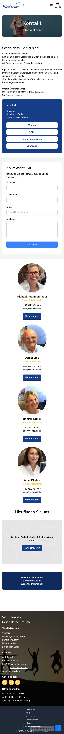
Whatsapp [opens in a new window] (32, 146)
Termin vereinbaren (32, 139)
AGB (28, 713)
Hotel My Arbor (9, 643)
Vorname (10, 182)
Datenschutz (31, 709)
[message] (32, 229)
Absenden (32, 245)
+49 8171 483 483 (32, 305)
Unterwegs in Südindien (13, 636)
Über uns (30, 723)
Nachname (11, 195)
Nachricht (10, 219)
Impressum (30, 716)
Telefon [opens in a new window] (32, 125)
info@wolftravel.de (32, 308)
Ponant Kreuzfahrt (10, 640)
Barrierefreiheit (32, 720)
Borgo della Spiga (10, 647)
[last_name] (32, 200)
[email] (32, 212)
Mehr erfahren (32, 316)
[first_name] (32, 188)
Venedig (6, 633)
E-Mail (32, 132)
